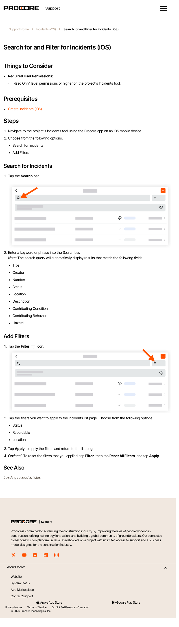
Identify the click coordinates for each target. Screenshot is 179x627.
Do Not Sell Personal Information (70, 607)
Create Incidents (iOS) (25, 109)
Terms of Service (36, 607)
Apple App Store (49, 602)
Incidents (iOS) (46, 29)
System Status (20, 583)
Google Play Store (126, 602)
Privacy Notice (13, 607)
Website (16, 576)
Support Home (19, 29)
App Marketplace (22, 589)
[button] (163, 8)
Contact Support (22, 596)
